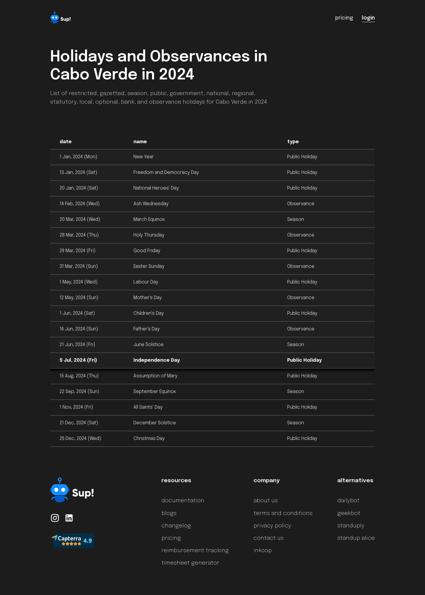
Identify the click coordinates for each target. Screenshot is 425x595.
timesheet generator (190, 563)
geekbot (348, 513)
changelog (176, 526)
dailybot (348, 501)
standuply (350, 526)
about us (266, 501)
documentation (182, 501)
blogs (168, 513)
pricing (171, 538)
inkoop (263, 551)
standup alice (356, 538)
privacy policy (272, 526)
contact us (269, 538)
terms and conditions (283, 513)
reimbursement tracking (195, 551)
